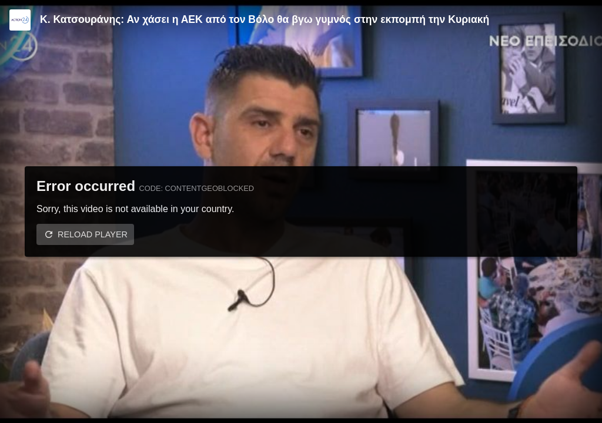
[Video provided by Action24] (20, 20)
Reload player (93, 234)
